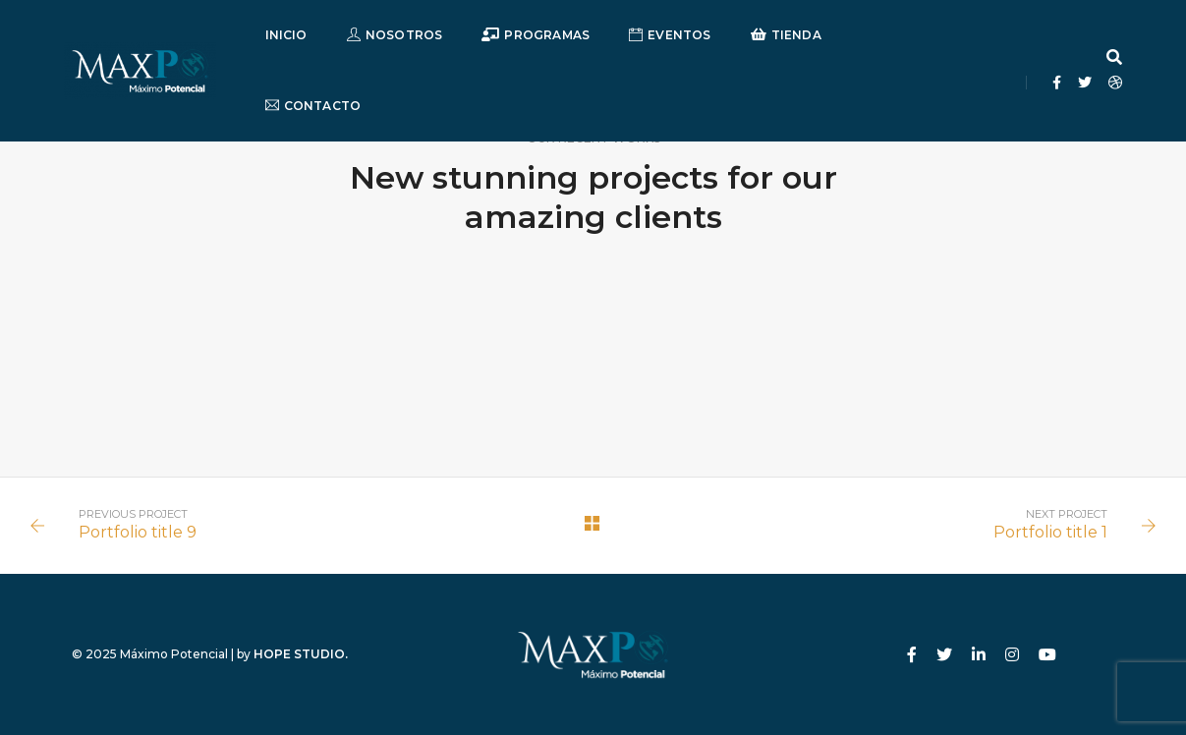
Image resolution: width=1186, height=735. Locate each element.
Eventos (669, 35)
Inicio (286, 35)
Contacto (313, 105)
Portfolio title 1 (1050, 532)
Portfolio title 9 (138, 532)
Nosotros (395, 35)
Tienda (786, 35)
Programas (535, 35)
